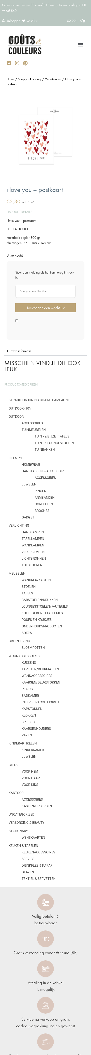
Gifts (13, 765)
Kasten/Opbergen (37, 806)
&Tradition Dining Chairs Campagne (39, 400)
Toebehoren (32, 565)
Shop (21, 79)
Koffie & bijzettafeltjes (42, 613)
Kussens (29, 663)
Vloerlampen (33, 552)
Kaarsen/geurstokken (41, 682)
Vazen (27, 735)
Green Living (19, 641)
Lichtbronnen (34, 559)
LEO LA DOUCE (18, 229)
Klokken (29, 715)
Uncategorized (22, 814)
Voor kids (30, 785)
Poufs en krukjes (37, 620)
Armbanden (45, 498)
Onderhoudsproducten (42, 626)
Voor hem (30, 772)
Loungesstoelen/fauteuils (45, 606)
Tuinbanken (45, 450)
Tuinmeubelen (34, 430)
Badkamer (30, 696)
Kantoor (16, 793)
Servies (28, 859)
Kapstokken (32, 709)
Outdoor (16, 417)
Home (10, 79)
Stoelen (29, 587)
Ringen (40, 491)
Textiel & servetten (39, 879)
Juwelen (29, 484)
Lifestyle (17, 458)
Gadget (28, 517)
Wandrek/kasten (36, 580)
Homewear (31, 465)
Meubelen (17, 573)
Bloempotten (33, 648)
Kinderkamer (33, 750)
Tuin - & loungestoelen (54, 443)
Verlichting (19, 526)
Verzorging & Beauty (26, 823)
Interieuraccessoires (40, 702)
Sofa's (27, 633)
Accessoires (32, 423)
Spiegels (29, 722)
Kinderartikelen (23, 743)
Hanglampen (33, 532)
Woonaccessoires (24, 656)
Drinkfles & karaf (37, 866)
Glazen (28, 872)
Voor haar (31, 778)
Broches (42, 511)
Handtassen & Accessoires (45, 471)
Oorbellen (44, 504)
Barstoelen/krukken (40, 600)
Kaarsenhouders (36, 729)
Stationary (18, 831)
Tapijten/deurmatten (40, 669)
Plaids (27, 689)
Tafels (27, 593)
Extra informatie (21, 351)
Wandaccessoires (37, 676)
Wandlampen (33, 545)
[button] (80, 44)
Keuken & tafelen (23, 846)
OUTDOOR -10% (20, 408)
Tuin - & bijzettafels (52, 436)
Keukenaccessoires (38, 852)
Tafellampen (33, 539)
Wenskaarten (33, 838)
